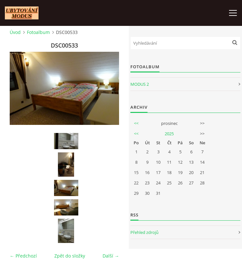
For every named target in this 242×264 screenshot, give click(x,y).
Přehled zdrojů (144, 232)
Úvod (15, 32)
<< (136, 123)
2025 (169, 134)
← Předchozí (23, 256)
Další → (111, 256)
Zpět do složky (69, 256)
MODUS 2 (139, 84)
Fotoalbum (38, 32)
